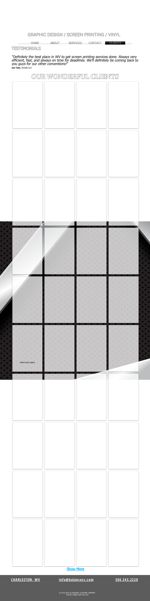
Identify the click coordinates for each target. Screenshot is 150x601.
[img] (27, 105)
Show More (75, 569)
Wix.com (85, 595)
